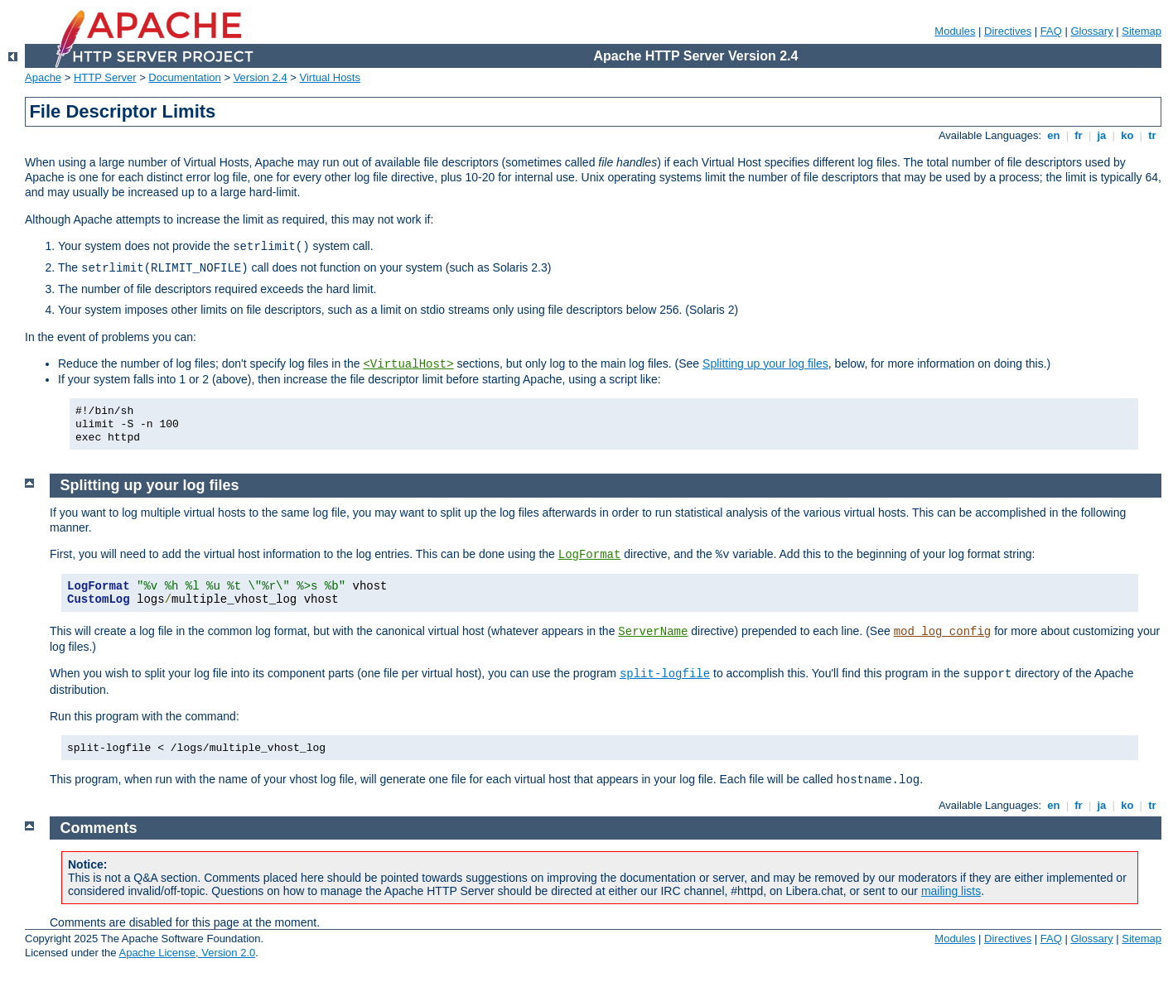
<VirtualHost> (408, 364)
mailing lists (951, 891)
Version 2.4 (260, 77)
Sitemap (1141, 31)
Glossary (1091, 31)
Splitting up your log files (765, 363)
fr (1079, 135)
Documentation (184, 77)
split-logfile (665, 674)
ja (1101, 135)
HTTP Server (105, 77)
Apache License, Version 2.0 (186, 952)
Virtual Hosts (330, 77)
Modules (954, 31)
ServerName (653, 631)
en (1054, 135)
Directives (1007, 31)
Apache (43, 77)
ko (1127, 135)
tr (1153, 135)
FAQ (1051, 31)
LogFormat (589, 554)
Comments (99, 828)
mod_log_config (943, 631)
